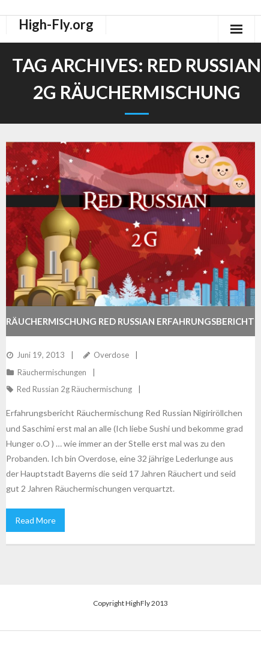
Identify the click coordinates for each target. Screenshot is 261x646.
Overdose (111, 355)
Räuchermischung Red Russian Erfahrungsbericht (130, 321)
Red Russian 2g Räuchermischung (74, 389)
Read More (35, 520)
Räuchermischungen (51, 372)
